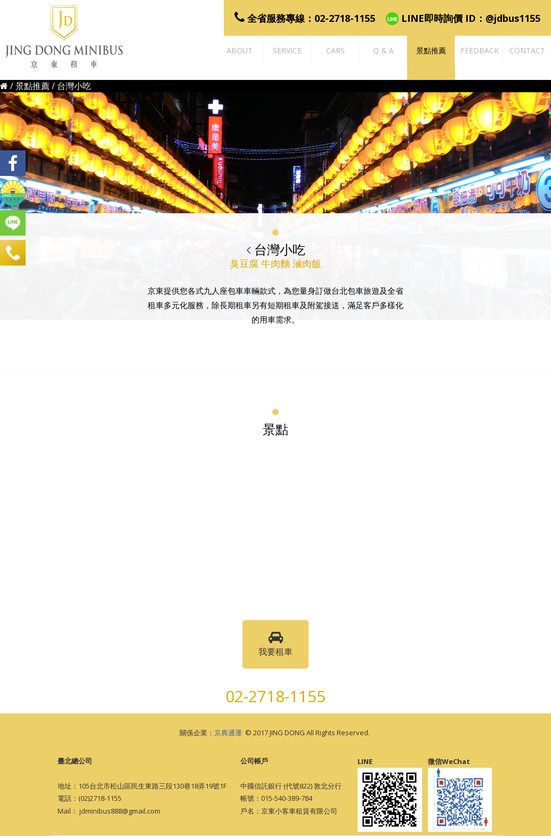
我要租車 (275, 644)
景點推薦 (32, 86)
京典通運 (228, 732)
